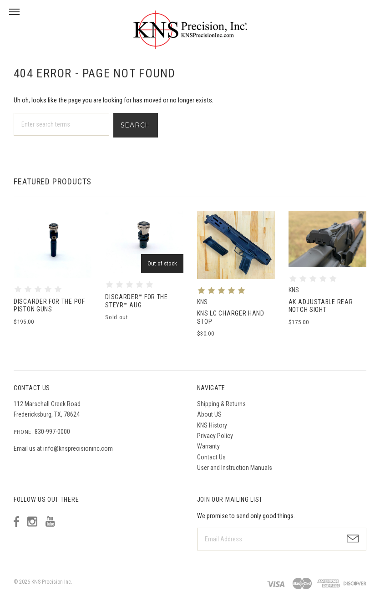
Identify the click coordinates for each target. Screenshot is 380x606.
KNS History (212, 425)
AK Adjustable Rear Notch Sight (321, 306)
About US (209, 414)
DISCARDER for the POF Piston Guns (49, 305)
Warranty (208, 446)
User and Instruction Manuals (234, 467)
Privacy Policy (215, 435)
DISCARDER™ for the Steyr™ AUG (136, 301)
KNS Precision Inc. (51, 582)
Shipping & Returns (221, 403)
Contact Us (211, 457)
